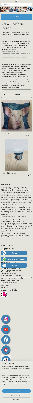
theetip (9, 51)
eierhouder (13, 51)
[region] (16, 376)
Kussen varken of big (9, 133)
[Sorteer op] (16, 94)
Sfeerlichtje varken (9, 173)
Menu (16, 16)
